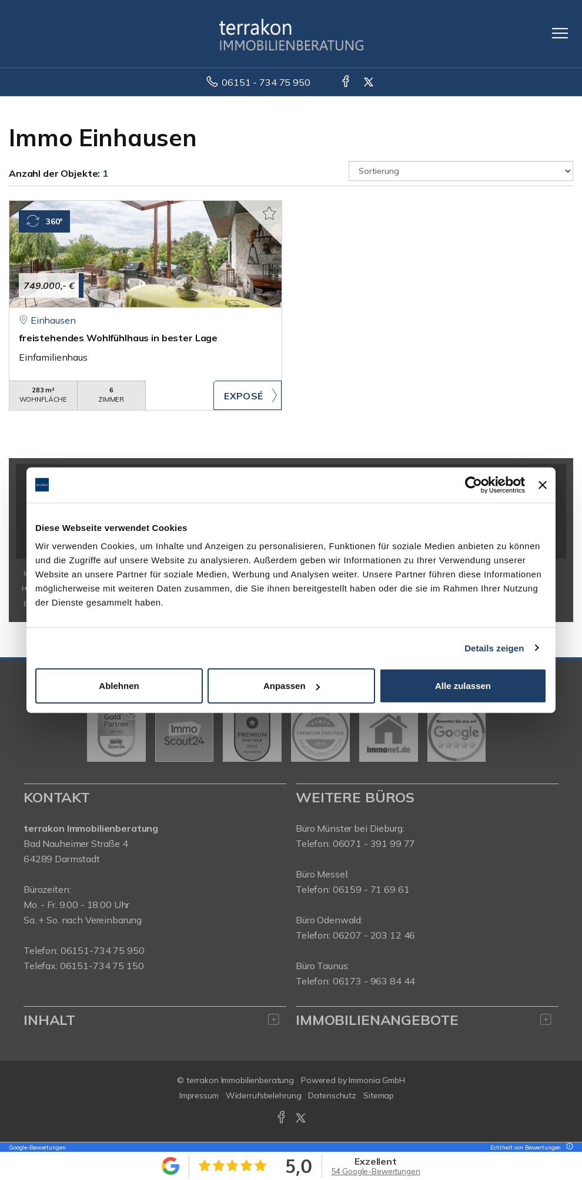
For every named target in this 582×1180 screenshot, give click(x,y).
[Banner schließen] (542, 484)
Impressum (199, 1095)
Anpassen (291, 686)
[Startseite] (291, 33)
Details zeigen (494, 648)
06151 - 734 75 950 (266, 82)
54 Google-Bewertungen (376, 1171)
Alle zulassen (463, 686)
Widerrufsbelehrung (264, 1095)
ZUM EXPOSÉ (247, 395)
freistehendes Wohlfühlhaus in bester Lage (118, 338)
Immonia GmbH (377, 1080)
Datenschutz (332, 1095)
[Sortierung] (461, 171)
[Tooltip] (568, 1147)
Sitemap (378, 1095)
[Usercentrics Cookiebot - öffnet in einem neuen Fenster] (473, 484)
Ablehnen (119, 686)
